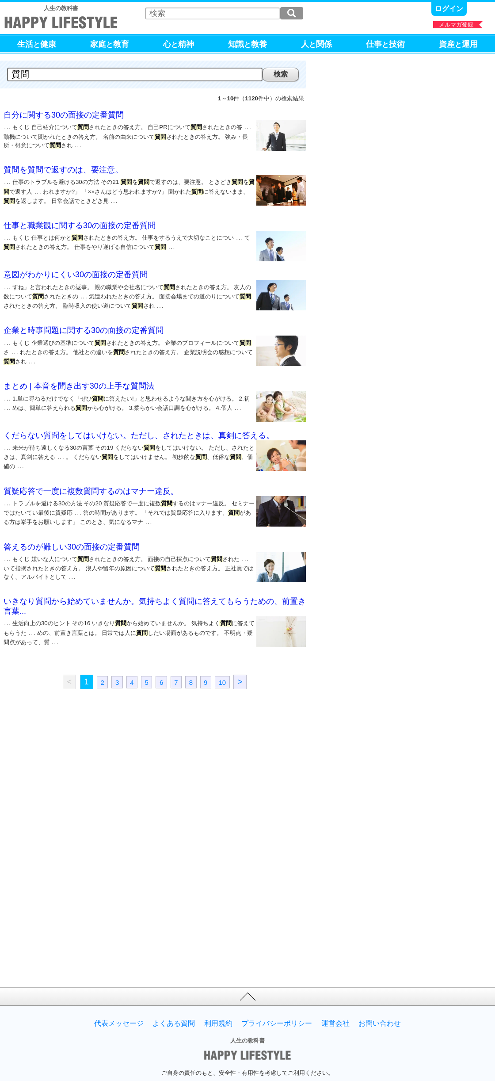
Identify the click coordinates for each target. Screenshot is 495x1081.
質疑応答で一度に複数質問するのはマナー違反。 (91, 478)
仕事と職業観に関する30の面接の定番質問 (80, 221)
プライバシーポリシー (276, 1004)
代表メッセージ (119, 1004)
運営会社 (335, 1004)
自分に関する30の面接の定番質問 (64, 115)
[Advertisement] (77, 754)
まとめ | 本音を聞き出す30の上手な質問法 (79, 376)
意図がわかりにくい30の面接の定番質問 (76, 270)
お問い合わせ (379, 1004)
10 (222, 662)
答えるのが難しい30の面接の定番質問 (72, 531)
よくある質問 (173, 1004)
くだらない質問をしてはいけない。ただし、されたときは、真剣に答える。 (139, 425)
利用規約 (218, 1004)
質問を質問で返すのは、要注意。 (63, 168)
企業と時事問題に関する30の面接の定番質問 (84, 323)
